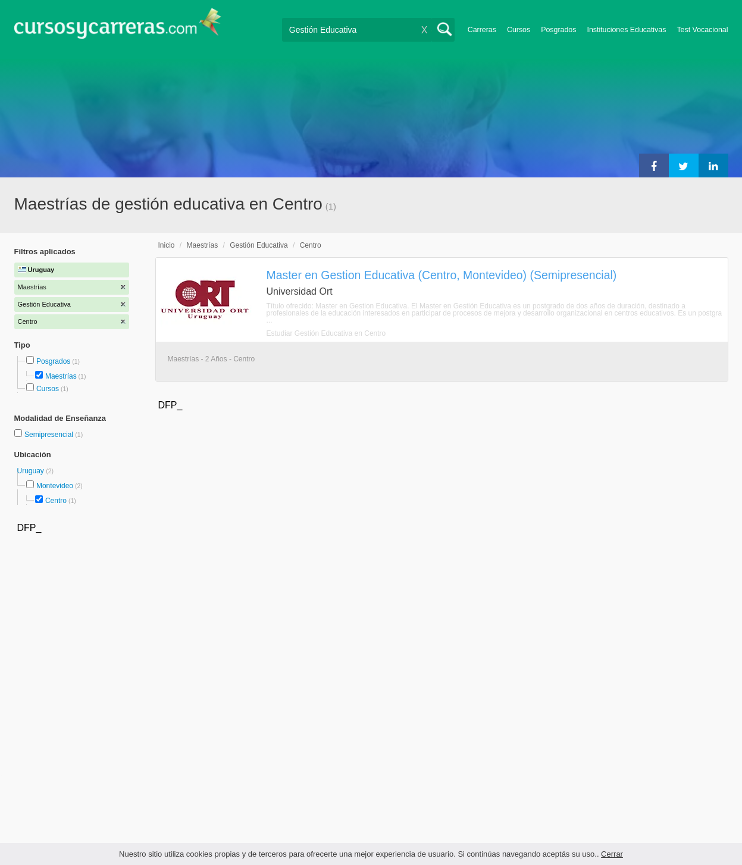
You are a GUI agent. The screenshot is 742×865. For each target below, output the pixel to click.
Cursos (518, 29)
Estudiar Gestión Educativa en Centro (326, 333)
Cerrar (612, 854)
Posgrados (558, 29)
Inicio (166, 245)
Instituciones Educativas (626, 29)
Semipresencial (49, 434)
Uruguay (31, 471)
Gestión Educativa (258, 245)
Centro (56, 500)
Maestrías (61, 376)
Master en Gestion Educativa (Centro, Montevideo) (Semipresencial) (442, 275)
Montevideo (54, 486)
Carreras (482, 29)
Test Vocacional (702, 29)
